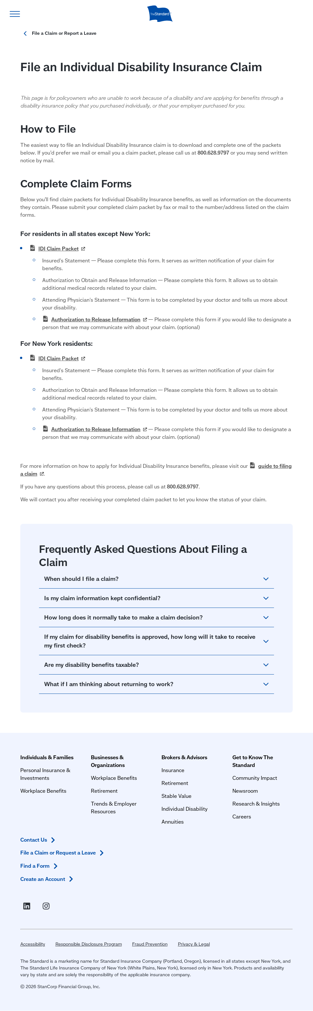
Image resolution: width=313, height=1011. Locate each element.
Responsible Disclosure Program (88, 944)
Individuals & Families (46, 757)
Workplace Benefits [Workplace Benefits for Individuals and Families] (43, 790)
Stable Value (176, 795)
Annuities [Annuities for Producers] (172, 821)
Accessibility (32, 944)
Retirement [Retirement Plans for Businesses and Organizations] (104, 790)
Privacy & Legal (194, 944)
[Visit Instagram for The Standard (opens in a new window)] (47, 906)
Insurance (172, 770)
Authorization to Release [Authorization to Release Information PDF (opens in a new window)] (99, 319)
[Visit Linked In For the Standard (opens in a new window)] (28, 906)
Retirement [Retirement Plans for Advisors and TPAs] (174, 783)
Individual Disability (184, 808)
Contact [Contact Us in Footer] (38, 839)
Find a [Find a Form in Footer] (40, 866)
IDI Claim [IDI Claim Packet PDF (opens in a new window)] (61, 248)
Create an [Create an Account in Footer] (47, 879)
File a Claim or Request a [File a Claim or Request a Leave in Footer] (63, 852)
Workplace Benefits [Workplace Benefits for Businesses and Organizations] (114, 777)
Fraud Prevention (150, 944)
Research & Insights (256, 803)
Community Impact (254, 777)
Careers (241, 816)
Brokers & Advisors (184, 757)
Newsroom (245, 790)
